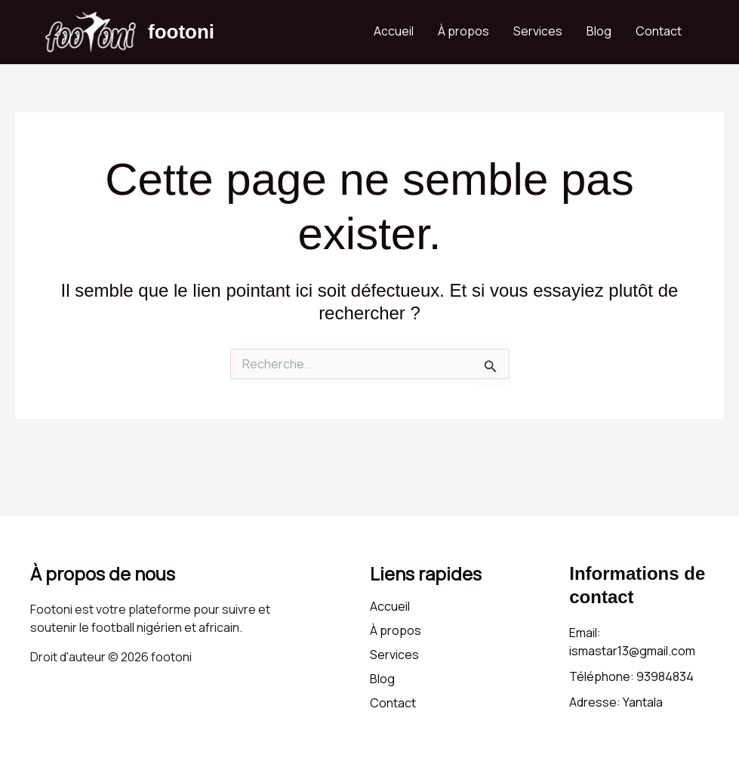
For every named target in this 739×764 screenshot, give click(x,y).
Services (537, 31)
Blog (599, 31)
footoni (181, 31)
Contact (659, 31)
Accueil (394, 31)
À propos (463, 31)
